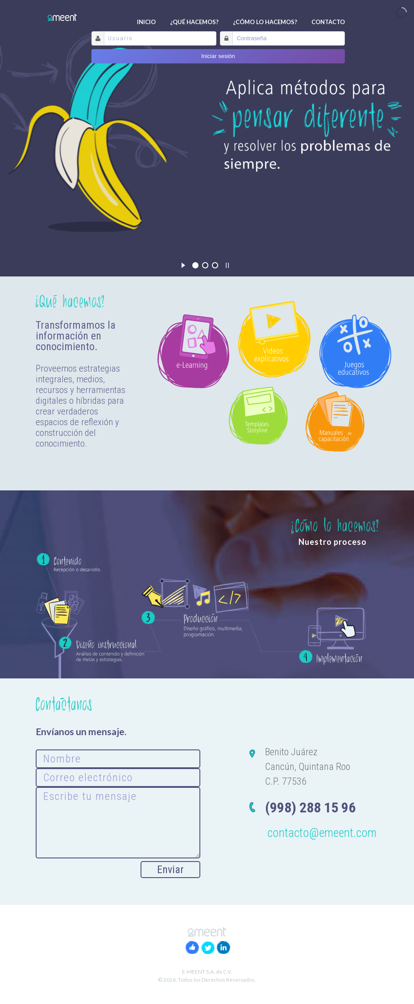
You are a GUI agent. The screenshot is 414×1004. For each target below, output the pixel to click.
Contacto (328, 21)
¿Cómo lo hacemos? (265, 21)
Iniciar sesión (218, 56)
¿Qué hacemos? (194, 21)
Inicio (146, 21)
